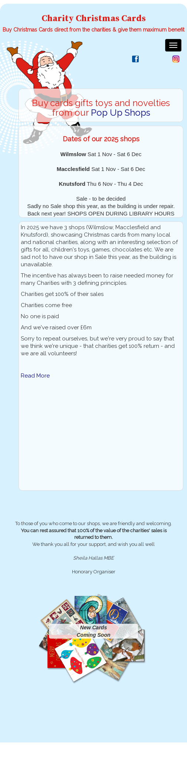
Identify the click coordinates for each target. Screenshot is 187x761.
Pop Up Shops (120, 112)
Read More (35, 375)
